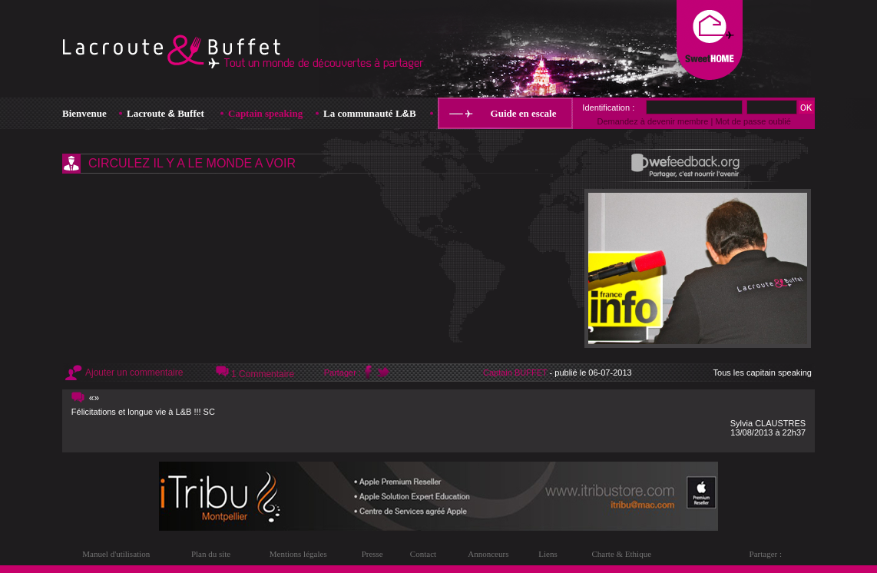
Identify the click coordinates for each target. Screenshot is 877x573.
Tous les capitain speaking (762, 372)
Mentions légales (298, 553)
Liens (547, 553)
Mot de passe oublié (752, 121)
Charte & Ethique (621, 553)
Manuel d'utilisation (116, 553)
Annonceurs (488, 553)
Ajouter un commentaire (134, 372)
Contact (423, 553)
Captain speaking (265, 113)
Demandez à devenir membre (652, 121)
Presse (372, 553)
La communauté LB (369, 113)
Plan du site (210, 553)
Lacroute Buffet (165, 113)
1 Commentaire (262, 374)
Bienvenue (84, 113)
